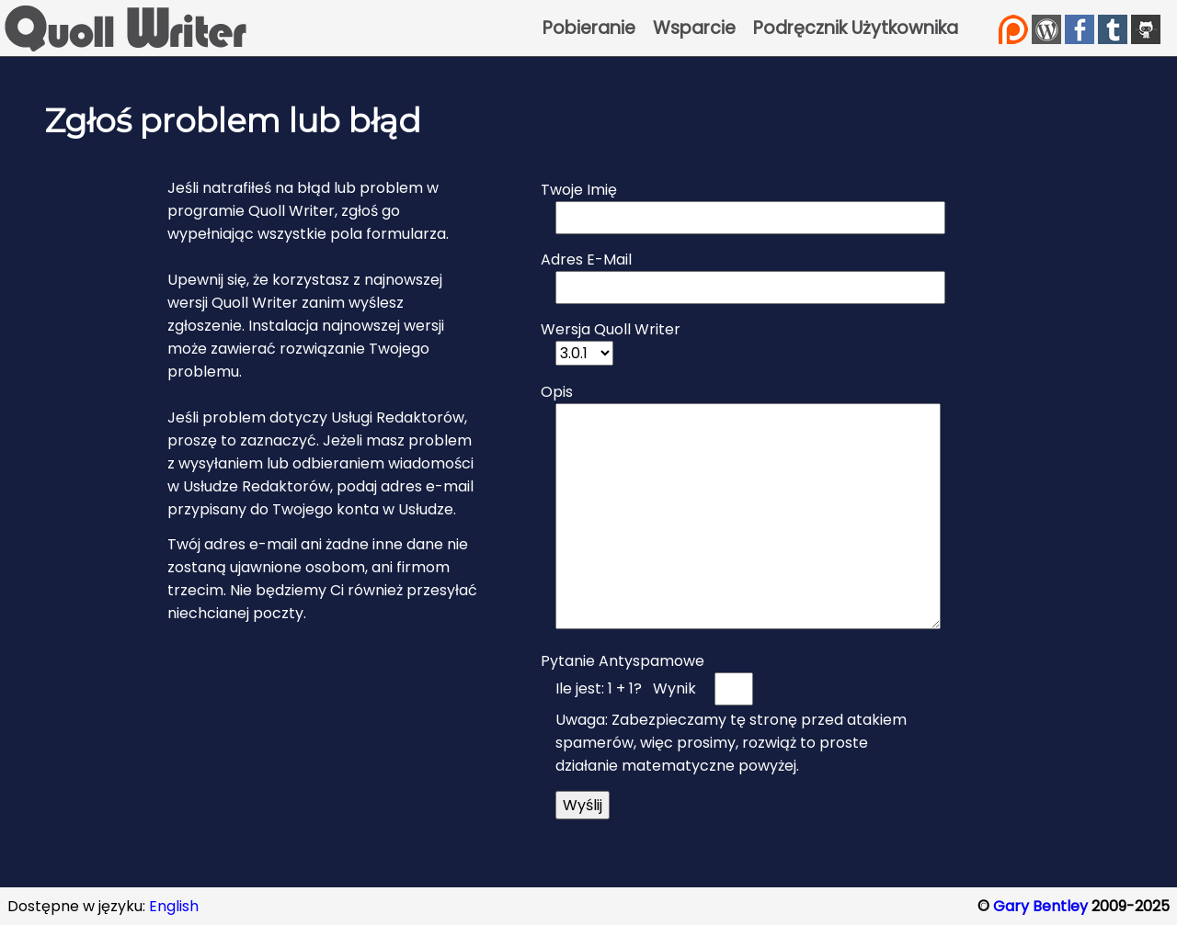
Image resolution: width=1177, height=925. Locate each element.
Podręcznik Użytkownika (855, 28)
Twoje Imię (579, 189)
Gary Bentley (1040, 906)
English (174, 906)
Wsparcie (694, 28)
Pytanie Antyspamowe (622, 660)
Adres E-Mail (586, 259)
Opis (557, 391)
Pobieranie (589, 28)
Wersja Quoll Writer (610, 329)
